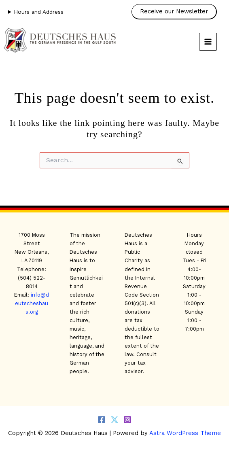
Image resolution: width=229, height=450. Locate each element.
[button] (176, 11)
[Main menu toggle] (208, 42)
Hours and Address (39, 11)
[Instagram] (127, 420)
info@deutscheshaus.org (32, 303)
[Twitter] (114, 420)
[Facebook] (102, 420)
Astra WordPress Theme (185, 433)
